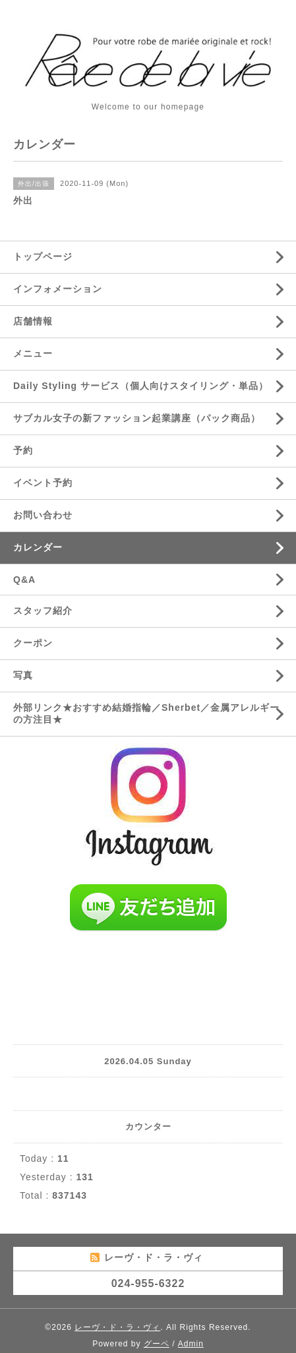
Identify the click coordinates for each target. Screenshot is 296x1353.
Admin (191, 1343)
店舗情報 (33, 321)
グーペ (156, 1343)
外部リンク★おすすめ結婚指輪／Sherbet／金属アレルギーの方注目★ (146, 713)
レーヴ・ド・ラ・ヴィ (117, 1327)
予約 (23, 450)
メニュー (33, 353)
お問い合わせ (43, 515)
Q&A (24, 579)
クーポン (33, 643)
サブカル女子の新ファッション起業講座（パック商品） (136, 418)
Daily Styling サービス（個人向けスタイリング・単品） (140, 385)
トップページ (43, 256)
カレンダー (38, 547)
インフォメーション (57, 289)
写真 (23, 675)
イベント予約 (43, 482)
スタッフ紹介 (43, 610)
